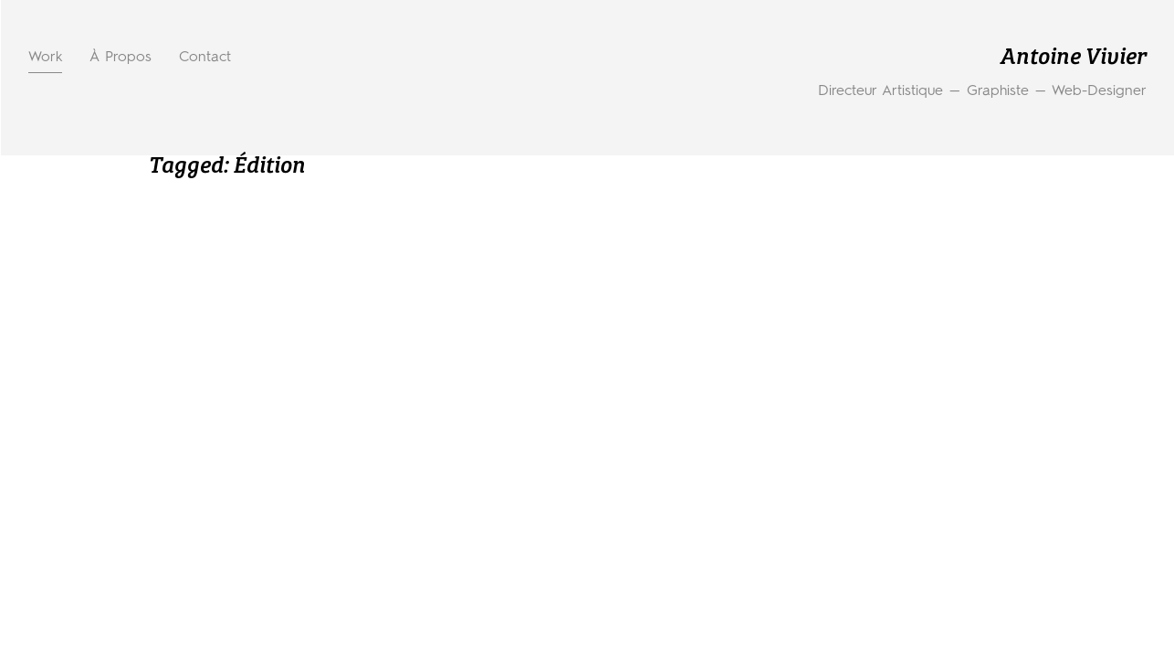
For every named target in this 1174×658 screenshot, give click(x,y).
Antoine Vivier (1073, 58)
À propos (120, 57)
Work (45, 57)
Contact (205, 57)
